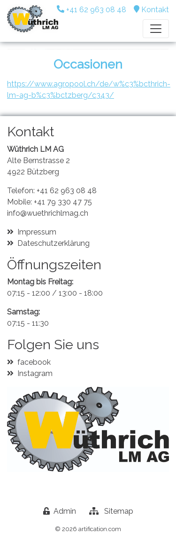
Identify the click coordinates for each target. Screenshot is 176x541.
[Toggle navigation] (156, 28)
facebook (34, 362)
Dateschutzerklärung (53, 243)
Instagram (35, 373)
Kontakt (155, 9)
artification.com (99, 529)
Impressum (36, 231)
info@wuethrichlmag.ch (47, 213)
